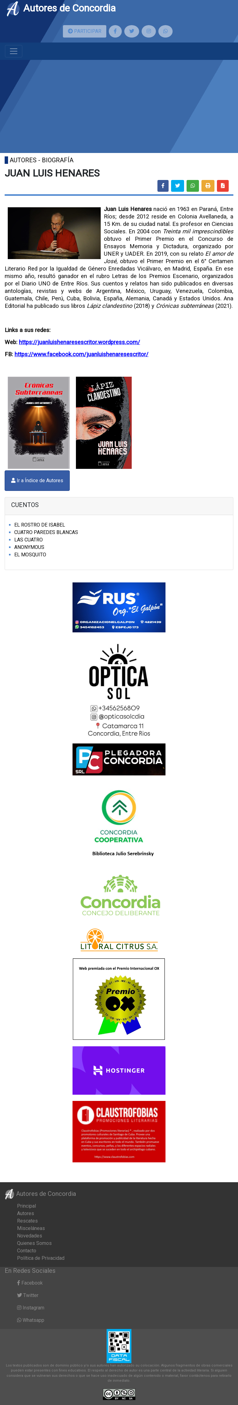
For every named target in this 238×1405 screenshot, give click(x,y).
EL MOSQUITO (30, 555)
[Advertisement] (119, 106)
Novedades (29, 1236)
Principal (26, 1206)
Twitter (27, 1295)
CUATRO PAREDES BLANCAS (46, 532)
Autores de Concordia (61, 8)
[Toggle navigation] (13, 51)
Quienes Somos (34, 1243)
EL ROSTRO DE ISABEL (39, 525)
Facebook (30, 1283)
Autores (25, 1213)
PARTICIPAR (84, 31)
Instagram (30, 1308)
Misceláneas (31, 1228)
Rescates (27, 1221)
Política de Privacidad (40, 1258)
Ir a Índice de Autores (37, 480)
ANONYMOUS (29, 547)
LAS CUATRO (28, 540)
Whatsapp (30, 1320)
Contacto (26, 1251)
